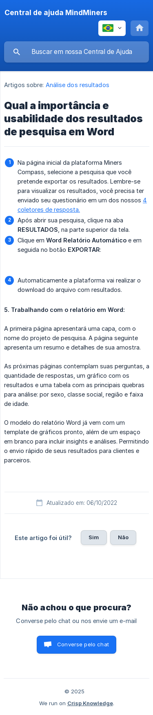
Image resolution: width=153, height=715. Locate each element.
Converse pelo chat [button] (83, 644)
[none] (55, 12)
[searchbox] (76, 52)
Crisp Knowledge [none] (90, 703)
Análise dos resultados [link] (77, 84)
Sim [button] (94, 537)
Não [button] (123, 537)
